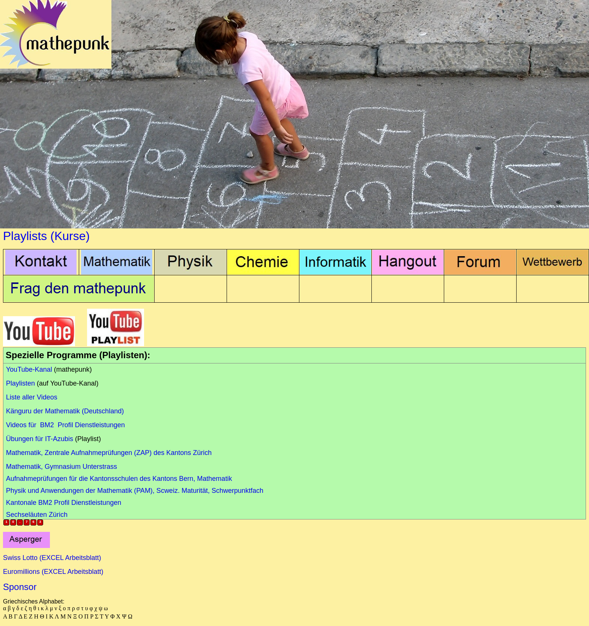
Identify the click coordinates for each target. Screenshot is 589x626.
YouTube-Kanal (29, 369)
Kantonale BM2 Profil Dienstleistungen (63, 502)
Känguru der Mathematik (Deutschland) (65, 411)
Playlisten (20, 383)
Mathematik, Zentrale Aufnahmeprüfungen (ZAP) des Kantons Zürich (109, 452)
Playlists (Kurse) (46, 236)
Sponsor (19, 587)
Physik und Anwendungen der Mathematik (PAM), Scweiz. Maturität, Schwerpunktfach (134, 490)
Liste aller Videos (31, 397)
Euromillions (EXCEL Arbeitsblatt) (53, 571)
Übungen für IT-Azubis (39, 439)
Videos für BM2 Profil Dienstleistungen (65, 425)
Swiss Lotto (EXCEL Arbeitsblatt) (52, 557)
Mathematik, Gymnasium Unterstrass (61, 466)
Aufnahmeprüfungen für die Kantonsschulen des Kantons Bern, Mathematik (119, 478)
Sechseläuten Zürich (37, 514)
